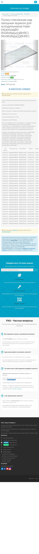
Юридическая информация (8, 454)
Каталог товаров (7, 451)
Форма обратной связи (8, 447)
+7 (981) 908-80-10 (13, 442)
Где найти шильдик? (17, 388)
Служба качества (7, 449)
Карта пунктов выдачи (8, 438)
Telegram (6, 442)
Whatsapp (6, 444)
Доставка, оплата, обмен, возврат (9, 456)
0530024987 (27, 14)
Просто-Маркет (5, 14)
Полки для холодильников (16, 14)
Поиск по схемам (6, 461)
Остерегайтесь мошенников (8, 458)
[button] (4, 55)
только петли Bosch (19, 295)
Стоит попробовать (19, 308)
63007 (7, 73)
